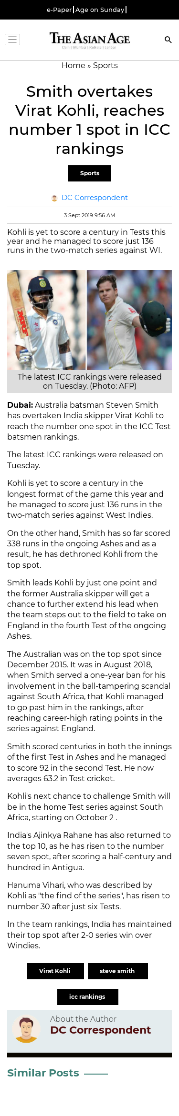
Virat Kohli (55, 971)
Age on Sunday (99, 9)
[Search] (168, 40)
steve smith (118, 971)
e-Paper (59, 9)
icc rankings (87, 996)
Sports (89, 173)
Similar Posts (43, 1072)
